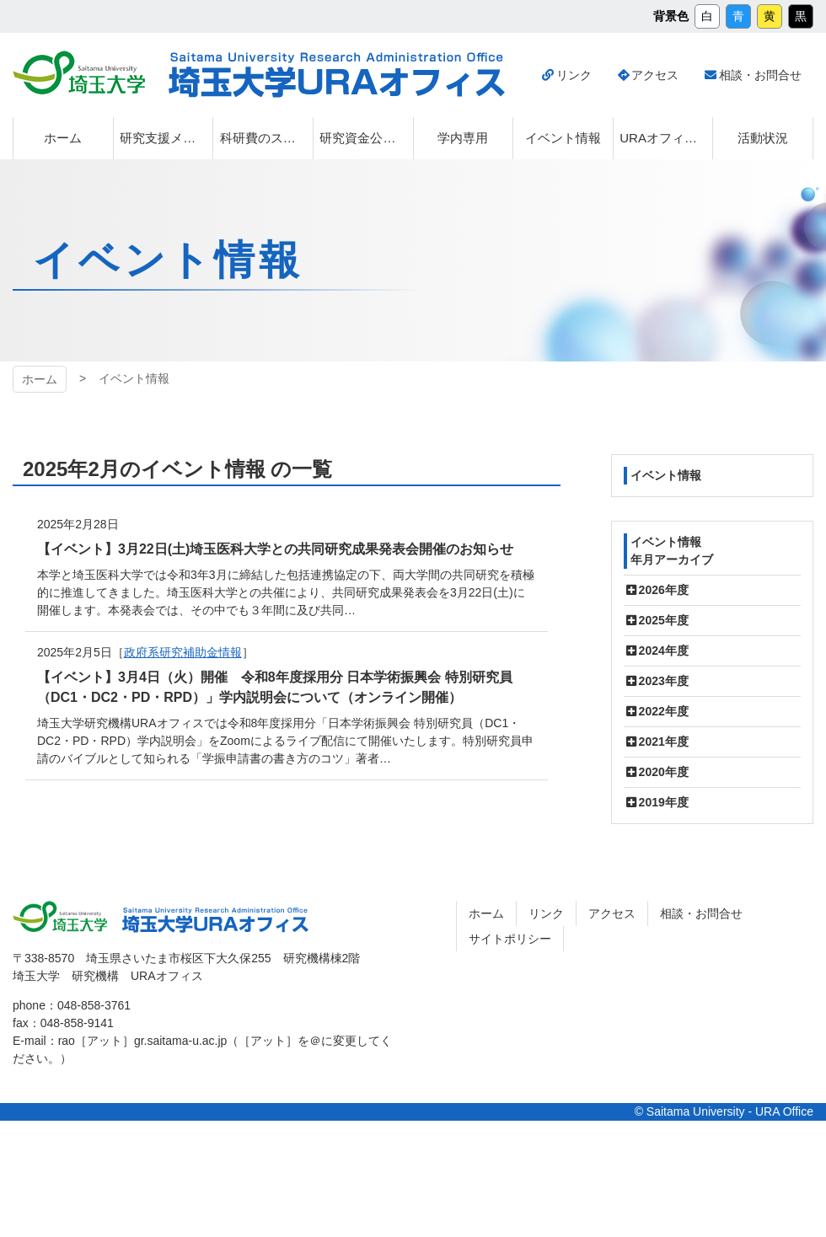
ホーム (39, 379)
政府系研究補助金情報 (183, 652)
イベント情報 (665, 475)
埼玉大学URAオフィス (337, 75)
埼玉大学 (79, 72)
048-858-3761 (94, 1005)
